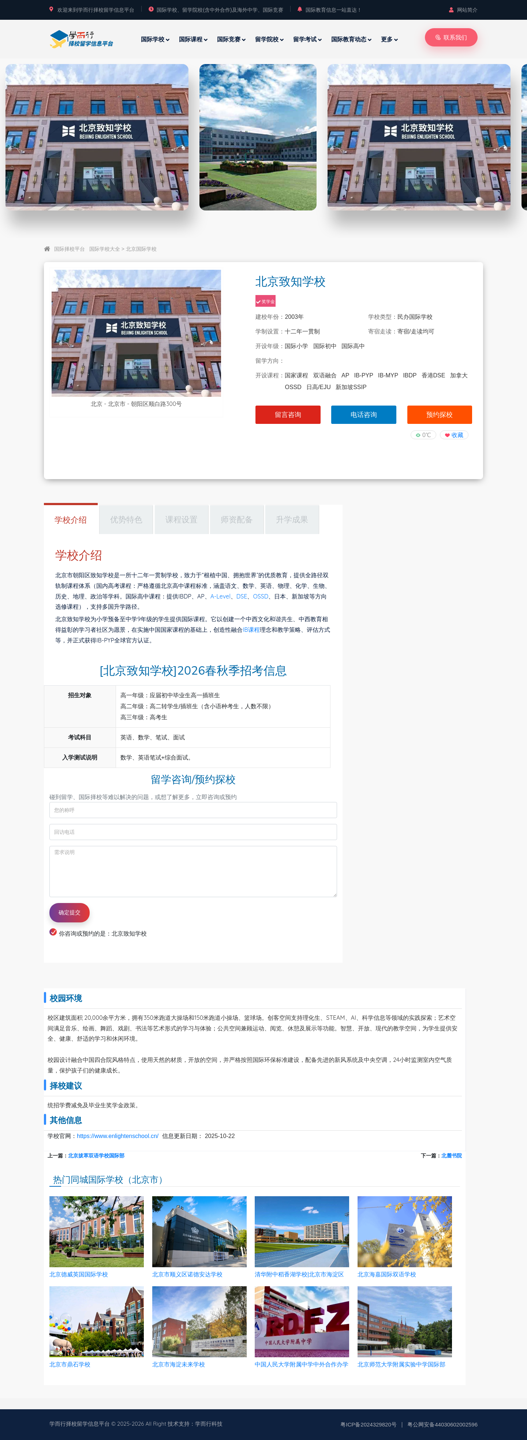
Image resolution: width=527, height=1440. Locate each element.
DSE (241, 596)
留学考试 (305, 39)
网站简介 (463, 10)
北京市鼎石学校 (69, 1364)
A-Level (220, 596)
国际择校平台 (69, 249)
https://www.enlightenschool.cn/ (117, 1136)
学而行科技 (209, 1423)
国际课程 (190, 39)
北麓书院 (451, 1156)
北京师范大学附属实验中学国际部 (401, 1364)
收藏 (457, 435)
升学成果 (292, 519)
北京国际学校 (141, 249)
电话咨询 (364, 414)
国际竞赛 (228, 39)
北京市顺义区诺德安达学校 (187, 1274)
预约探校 (439, 414)
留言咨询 (288, 414)
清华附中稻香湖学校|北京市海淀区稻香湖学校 (299, 1274)
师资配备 (237, 519)
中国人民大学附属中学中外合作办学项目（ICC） (301, 1364)
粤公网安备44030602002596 (442, 1424)
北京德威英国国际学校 (78, 1274)
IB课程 (251, 629)
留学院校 (267, 39)
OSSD (260, 596)
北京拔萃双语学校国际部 (96, 1156)
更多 (387, 39)
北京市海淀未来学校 (178, 1364)
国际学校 (152, 39)
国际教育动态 (348, 39)
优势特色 (126, 519)
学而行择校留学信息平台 (79, 1423)
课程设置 (181, 519)
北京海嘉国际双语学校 (387, 1274)
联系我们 (451, 37)
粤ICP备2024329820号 (368, 1424)
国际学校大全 (104, 249)
